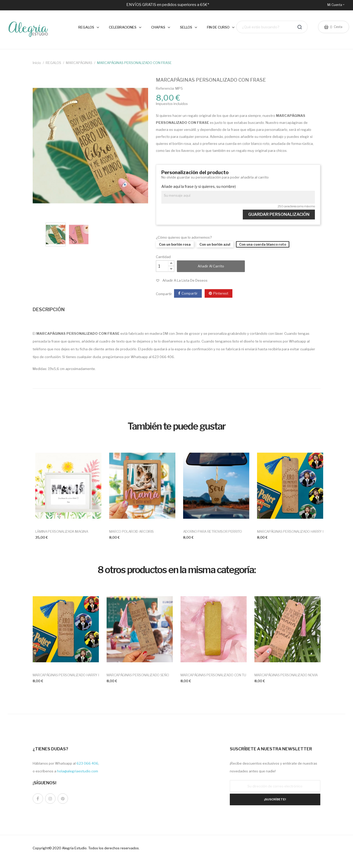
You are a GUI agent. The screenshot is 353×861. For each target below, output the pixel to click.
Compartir (190, 293)
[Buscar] (272, 27)
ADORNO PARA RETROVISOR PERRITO (212, 531)
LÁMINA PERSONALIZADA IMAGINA (61, 531)
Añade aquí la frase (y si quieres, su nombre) (198, 186)
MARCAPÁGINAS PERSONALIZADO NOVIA (286, 675)
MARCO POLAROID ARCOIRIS (131, 531)
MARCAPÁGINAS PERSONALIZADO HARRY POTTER (296, 531)
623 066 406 (87, 763)
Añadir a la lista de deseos (184, 280)
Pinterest (220, 293)
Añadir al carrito (211, 266)
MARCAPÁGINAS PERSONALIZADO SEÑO (138, 675)
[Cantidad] (162, 266)
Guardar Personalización (278, 214)
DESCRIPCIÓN (49, 309)
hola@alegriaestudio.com (77, 771)
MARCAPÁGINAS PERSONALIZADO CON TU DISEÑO (220, 675)
